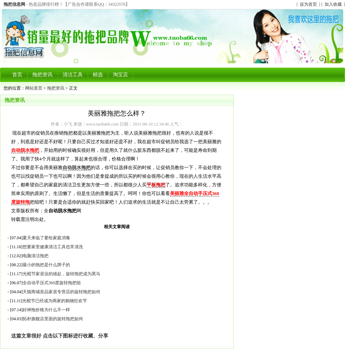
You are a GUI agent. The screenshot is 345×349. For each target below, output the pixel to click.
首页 (17, 74)
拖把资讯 (42, 74)
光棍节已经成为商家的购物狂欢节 (54, 300)
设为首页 (308, 4)
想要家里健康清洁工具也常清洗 (53, 246)
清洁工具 (73, 74)
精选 (98, 74)
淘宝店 (120, 74)
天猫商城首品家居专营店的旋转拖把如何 (61, 291)
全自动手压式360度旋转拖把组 (52, 282)
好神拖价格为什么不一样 (46, 309)
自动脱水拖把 (77, 167)
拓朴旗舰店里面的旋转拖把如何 (53, 318)
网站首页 (33, 88)
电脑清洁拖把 (36, 255)
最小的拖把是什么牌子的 (46, 264)
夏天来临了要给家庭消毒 (46, 237)
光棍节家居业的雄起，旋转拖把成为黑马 (61, 273)
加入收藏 (333, 4)
